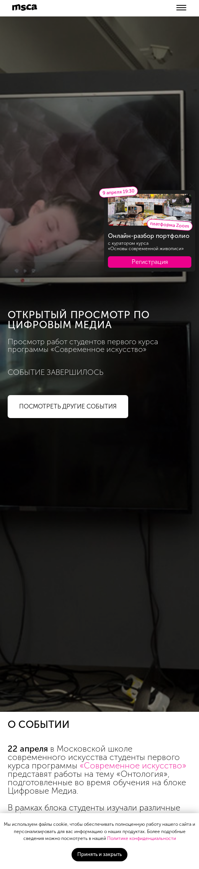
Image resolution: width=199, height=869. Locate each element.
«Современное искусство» (133, 765)
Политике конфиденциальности (141, 838)
